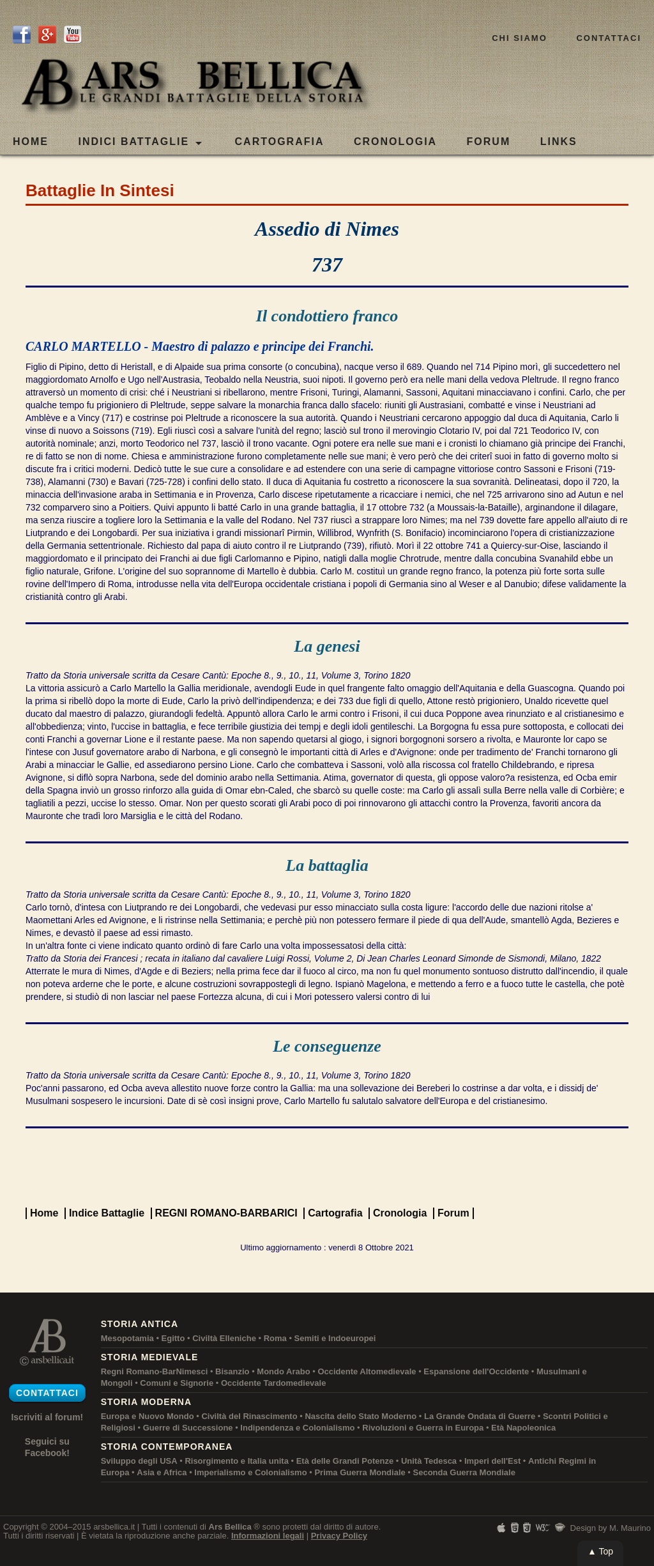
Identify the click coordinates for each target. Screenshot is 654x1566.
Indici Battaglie (140, 142)
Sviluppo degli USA (139, 1461)
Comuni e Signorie (176, 1383)
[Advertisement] (327, 1167)
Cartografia (335, 1213)
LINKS (558, 141)
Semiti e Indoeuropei (335, 1338)
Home (31, 141)
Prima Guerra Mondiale (359, 1472)
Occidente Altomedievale (366, 1371)
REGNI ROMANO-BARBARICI (226, 1213)
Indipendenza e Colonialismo (297, 1427)
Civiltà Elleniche (224, 1338)
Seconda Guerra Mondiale (464, 1472)
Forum (453, 1213)
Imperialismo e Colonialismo (250, 1472)
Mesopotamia (127, 1338)
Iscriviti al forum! (47, 1417)
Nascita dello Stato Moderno (360, 1416)
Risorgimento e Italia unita (237, 1461)
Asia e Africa (161, 1472)
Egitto (173, 1338)
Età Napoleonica (523, 1427)
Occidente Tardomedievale (273, 1383)
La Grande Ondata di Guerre (479, 1416)
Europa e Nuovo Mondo (147, 1416)
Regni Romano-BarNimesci (154, 1371)
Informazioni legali (267, 1535)
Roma (275, 1338)
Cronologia (400, 1213)
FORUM (489, 141)
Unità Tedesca (429, 1461)
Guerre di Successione (188, 1427)
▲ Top (600, 1551)
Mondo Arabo (283, 1371)
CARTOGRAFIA (279, 141)
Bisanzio (232, 1371)
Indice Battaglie (106, 1213)
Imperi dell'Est (492, 1461)
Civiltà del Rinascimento (249, 1416)
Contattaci (608, 38)
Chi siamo (519, 38)
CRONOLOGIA (395, 141)
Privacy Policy (339, 1535)
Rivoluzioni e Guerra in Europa (422, 1427)
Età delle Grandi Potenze (344, 1461)
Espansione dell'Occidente (476, 1371)
